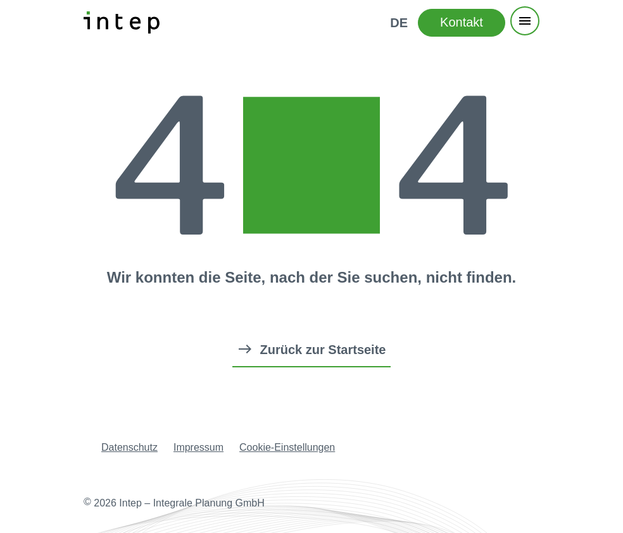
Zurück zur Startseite (323, 350)
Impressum (198, 447)
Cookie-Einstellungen (287, 447)
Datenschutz (129, 447)
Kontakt (461, 22)
